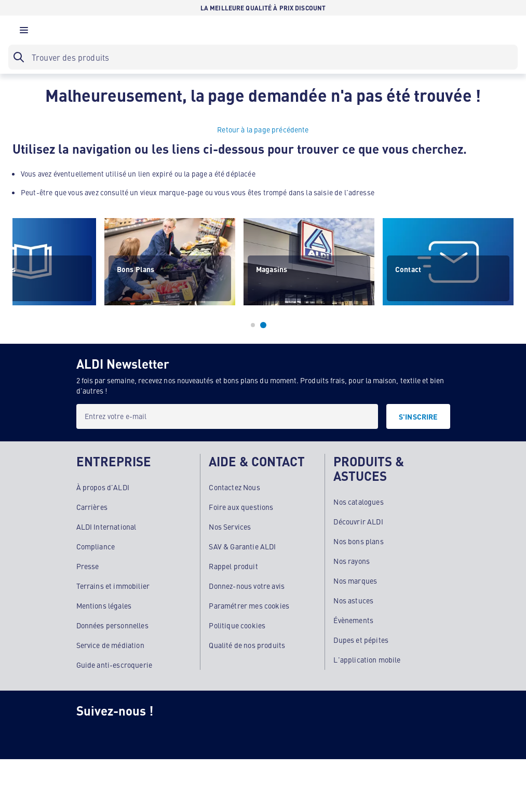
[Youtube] (213, 734)
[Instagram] (88, 734)
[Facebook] (130, 734)
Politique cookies (237, 625)
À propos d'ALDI (102, 487)
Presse (87, 566)
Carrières (91, 507)
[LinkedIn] (254, 734)
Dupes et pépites (360, 640)
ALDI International (106, 526)
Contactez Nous (234, 487)
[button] (24, 32)
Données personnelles (112, 625)
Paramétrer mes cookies (249, 605)
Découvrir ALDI (358, 521)
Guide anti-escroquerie (114, 664)
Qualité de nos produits (247, 645)
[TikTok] (171, 734)
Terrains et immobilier (113, 586)
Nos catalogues (358, 501)
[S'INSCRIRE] (418, 416)
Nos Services (230, 526)
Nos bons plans (358, 541)
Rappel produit (233, 566)
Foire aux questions (241, 507)
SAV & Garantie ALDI (242, 546)
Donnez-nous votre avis (247, 586)
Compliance (95, 546)
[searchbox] (263, 57)
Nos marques (355, 580)
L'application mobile (366, 659)
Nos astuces (353, 600)
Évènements (353, 620)
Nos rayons (351, 561)
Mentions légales (104, 605)
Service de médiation (110, 645)
